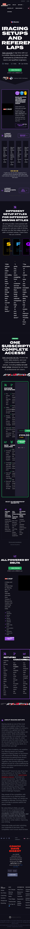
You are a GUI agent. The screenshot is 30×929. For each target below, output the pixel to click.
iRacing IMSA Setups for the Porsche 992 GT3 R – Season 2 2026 (20, 155)
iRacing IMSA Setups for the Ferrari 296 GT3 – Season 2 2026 (27, 155)
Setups (21, 5)
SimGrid (9, 11)
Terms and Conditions (15, 542)
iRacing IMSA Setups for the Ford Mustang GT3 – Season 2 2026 (5, 155)
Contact (23, 1)
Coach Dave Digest (15, 848)
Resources (20, 8)
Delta (14, 4)
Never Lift (10, 8)
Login (28, 1)
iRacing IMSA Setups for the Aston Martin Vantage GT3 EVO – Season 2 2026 (12, 156)
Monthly (22, 430)
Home (8, 4)
